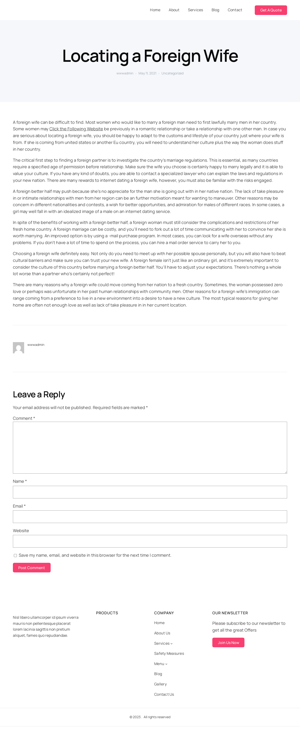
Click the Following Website (76, 129)
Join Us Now (228, 642)
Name (20, 481)
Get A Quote (271, 10)
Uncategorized (172, 73)
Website (21, 530)
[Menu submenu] (166, 664)
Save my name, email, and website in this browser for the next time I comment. (95, 555)
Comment (24, 418)
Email (19, 506)
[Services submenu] (171, 643)
